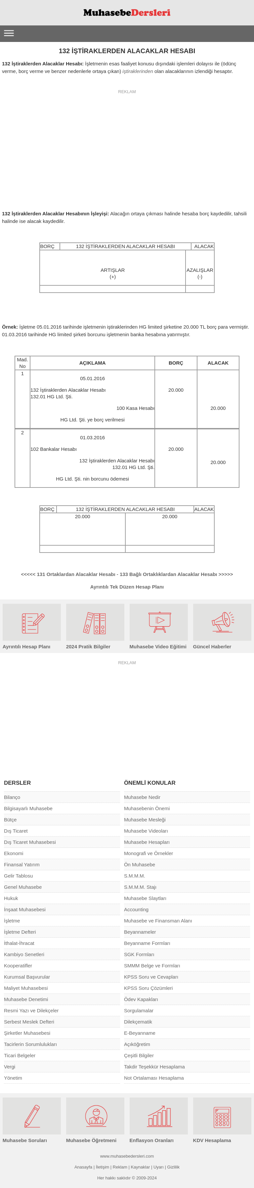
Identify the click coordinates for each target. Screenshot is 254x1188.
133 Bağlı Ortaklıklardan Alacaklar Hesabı (176, 574)
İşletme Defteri (20, 932)
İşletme (12, 920)
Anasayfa (83, 1167)
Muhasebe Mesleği (145, 819)
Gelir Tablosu (18, 876)
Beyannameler (140, 932)
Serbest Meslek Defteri (29, 1022)
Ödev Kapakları (141, 999)
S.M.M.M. (134, 876)
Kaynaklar (140, 1167)
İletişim (102, 1167)
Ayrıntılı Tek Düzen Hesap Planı (127, 587)
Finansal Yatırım (22, 864)
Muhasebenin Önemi (147, 808)
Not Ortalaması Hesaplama (154, 1078)
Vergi (9, 1066)
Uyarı (158, 1167)
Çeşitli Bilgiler (139, 1055)
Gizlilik (173, 1167)
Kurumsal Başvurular (27, 977)
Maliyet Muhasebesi (26, 988)
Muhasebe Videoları (146, 831)
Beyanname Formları (147, 943)
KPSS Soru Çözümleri (148, 988)
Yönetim (13, 1078)
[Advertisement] (127, 145)
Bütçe (10, 819)
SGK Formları (139, 954)
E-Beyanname (139, 1033)
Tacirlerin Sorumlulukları (30, 1044)
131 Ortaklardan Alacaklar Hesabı (69, 574)
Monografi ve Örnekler (148, 853)
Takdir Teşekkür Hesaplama (154, 1066)
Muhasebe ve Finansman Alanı (158, 920)
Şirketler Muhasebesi (27, 1033)
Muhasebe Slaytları (145, 898)
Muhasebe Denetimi (26, 999)
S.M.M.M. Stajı (140, 887)
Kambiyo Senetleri (24, 954)
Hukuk (11, 898)
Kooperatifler (18, 965)
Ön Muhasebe (139, 864)
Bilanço (12, 797)
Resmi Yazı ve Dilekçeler (31, 1010)
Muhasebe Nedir (142, 797)
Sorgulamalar (138, 1010)
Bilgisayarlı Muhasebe (28, 808)
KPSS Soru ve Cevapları (151, 977)
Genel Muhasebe (23, 887)
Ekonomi (13, 853)
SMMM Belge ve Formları (152, 965)
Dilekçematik (138, 1022)
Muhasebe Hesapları (147, 842)
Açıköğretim (137, 1044)
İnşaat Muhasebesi (25, 909)
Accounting (136, 909)
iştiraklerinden (137, 71)
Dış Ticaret (16, 831)
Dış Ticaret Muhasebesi (30, 842)
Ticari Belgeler (19, 1055)
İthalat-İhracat (19, 943)
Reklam (120, 1167)
